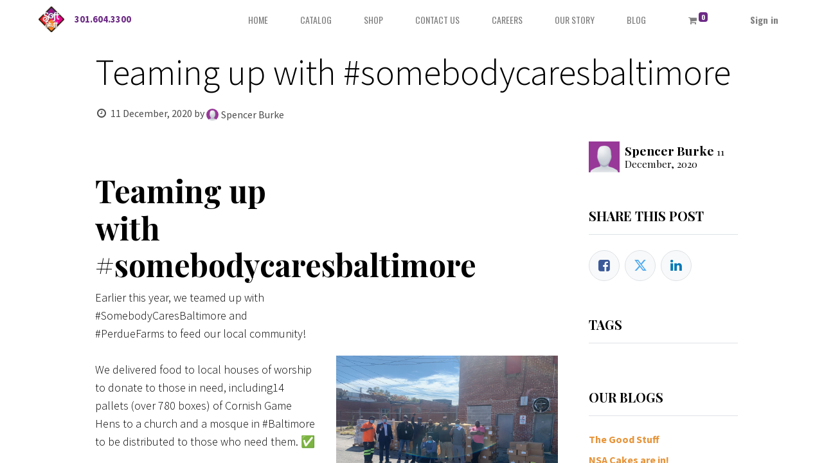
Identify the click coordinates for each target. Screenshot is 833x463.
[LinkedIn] (676, 265)
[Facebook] (604, 265)
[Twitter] (640, 265)
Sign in (764, 19)
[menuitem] (258, 19)
